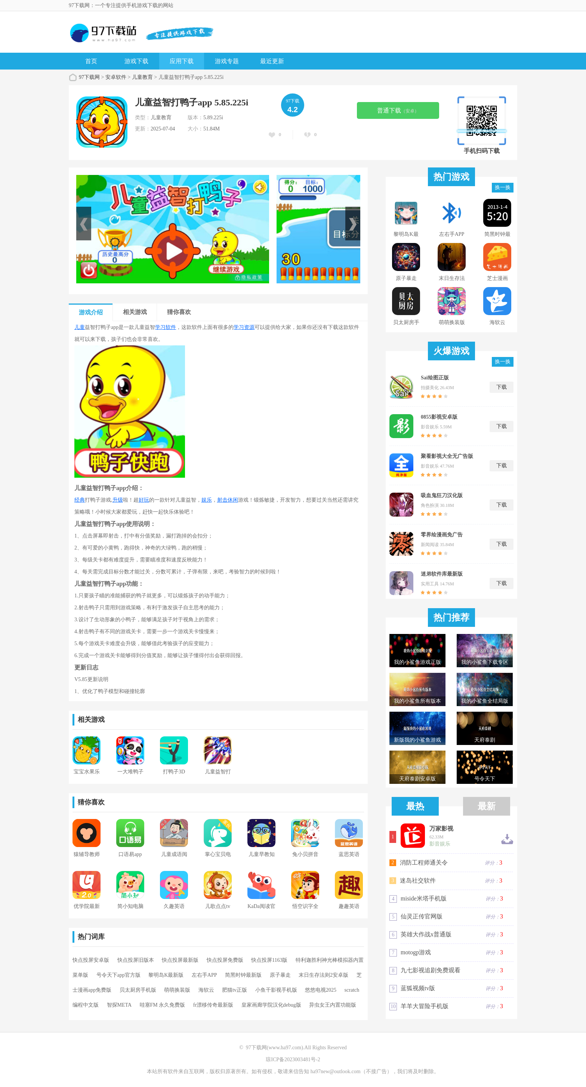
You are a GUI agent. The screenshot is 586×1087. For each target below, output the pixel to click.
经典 (79, 500)
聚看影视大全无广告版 (447, 456)
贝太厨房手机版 (138, 990)
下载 (501, 387)
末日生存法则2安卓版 (323, 975)
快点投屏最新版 (180, 960)
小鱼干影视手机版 (276, 990)
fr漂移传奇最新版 (213, 1005)
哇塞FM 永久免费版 (162, 1005)
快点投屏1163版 (269, 960)
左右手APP (204, 975)
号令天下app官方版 (118, 975)
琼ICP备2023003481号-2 (293, 1059)
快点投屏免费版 (225, 960)
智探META (119, 1005)
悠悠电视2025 (320, 990)
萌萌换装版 (177, 990)
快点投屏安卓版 (91, 960)
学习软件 (165, 327)
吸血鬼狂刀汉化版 (442, 495)
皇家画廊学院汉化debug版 (271, 1005)
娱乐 (206, 500)
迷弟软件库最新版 (442, 574)
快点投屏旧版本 (135, 960)
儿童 (79, 327)
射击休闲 (227, 500)
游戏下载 (136, 61)
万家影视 (441, 829)
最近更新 (272, 61)
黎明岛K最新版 (165, 975)
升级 (117, 500)
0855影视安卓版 (439, 417)
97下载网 (89, 77)
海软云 (206, 990)
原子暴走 (280, 975)
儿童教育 (142, 77)
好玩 (144, 500)
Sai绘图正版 (435, 378)
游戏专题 (227, 61)
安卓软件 (115, 77)
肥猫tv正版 (234, 990)
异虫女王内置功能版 (332, 1005)
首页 (91, 61)
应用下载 (182, 61)
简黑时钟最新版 (243, 975)
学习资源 (244, 327)
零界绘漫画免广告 (442, 535)
